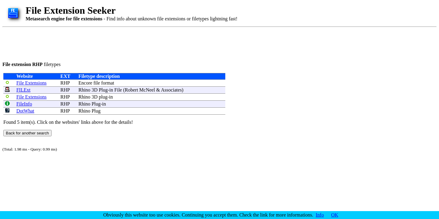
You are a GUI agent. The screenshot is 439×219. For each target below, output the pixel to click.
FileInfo (24, 103)
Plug (103, 89)
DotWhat (25, 110)
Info (320, 214)
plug (103, 96)
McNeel (147, 89)
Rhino (84, 89)
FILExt (23, 89)
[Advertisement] (113, 43)
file (97, 82)
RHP (65, 82)
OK (334, 214)
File (118, 89)
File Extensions (31, 82)
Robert (131, 89)
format (107, 82)
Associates (171, 89)
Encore (85, 82)
